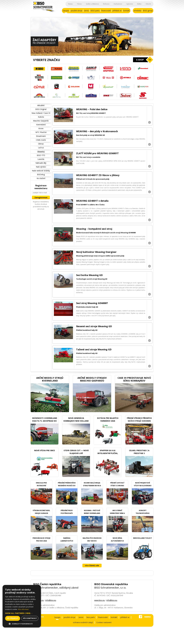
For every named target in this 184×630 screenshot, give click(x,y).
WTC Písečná (41, 132)
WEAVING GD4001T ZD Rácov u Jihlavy (97, 175)
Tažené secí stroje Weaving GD (94, 349)
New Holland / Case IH (41, 113)
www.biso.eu (99, 600)
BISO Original (40, 109)
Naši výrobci (41, 167)
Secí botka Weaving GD (89, 275)
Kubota (41, 117)
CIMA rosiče (41, 140)
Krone (40, 128)
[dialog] (22, 606)
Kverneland (40, 124)
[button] (21, 613)
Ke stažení (41, 178)
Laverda (41, 159)
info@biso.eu (50, 600)
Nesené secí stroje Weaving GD (94, 326)
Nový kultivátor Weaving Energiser (96, 251)
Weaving (40, 151)
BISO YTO (41, 155)
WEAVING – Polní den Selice (91, 109)
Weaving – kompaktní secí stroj (94, 228)
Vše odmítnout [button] (30, 618)
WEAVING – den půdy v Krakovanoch (97, 131)
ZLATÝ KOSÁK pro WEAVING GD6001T (97, 153)
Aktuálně (40, 105)
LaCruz (41, 147)
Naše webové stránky (41, 170)
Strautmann (41, 136)
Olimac (41, 144)
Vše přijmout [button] (13, 618)
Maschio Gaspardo (41, 121)
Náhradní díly (41, 163)
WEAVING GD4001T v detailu (92, 200)
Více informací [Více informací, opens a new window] (23, 609)
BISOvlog (41, 174)
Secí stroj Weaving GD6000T (92, 303)
